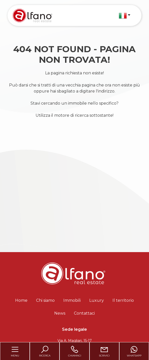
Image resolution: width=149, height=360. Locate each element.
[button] (124, 15)
